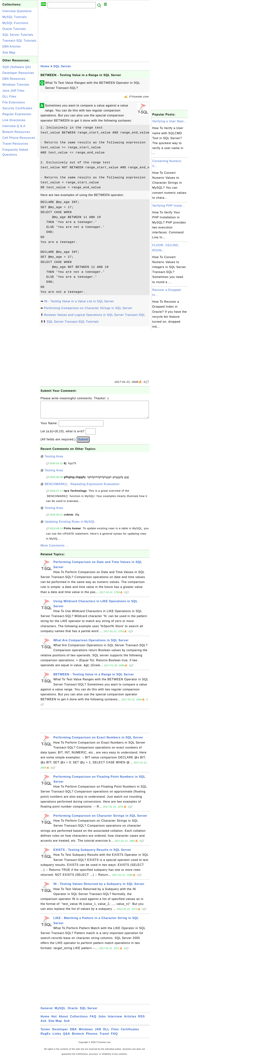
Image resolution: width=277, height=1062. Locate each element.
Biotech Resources (16, 131)
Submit (83, 443)
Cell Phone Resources (18, 137)
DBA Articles (11, 46)
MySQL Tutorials (14, 17)
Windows (86, 1033)
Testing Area (54, 460)
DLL (106, 1033)
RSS (141, 1020)
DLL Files (9, 96)
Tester (45, 1033)
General (47, 1011)
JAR (98, 1033)
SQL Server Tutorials (17, 34)
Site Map (8, 52)
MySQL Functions (15, 23)
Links (56, 1037)
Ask (43, 1024)
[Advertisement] (19, 213)
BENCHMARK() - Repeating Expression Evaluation (82, 487)
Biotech (78, 1037)
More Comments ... (55, 549)
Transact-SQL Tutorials (19, 40)
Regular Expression (16, 114)
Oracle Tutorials (14, 28)
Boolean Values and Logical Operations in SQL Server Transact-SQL (94, 314)
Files (115, 1033)
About (63, 1020)
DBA (73, 1033)
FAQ (93, 1020)
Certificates (130, 1033)
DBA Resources (13, 78)
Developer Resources (18, 72)
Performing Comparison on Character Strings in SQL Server (88, 308)
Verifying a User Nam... (169, 121)
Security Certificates (17, 108)
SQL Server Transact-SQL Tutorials (73, 321)
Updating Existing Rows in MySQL (70, 525)
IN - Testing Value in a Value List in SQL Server (79, 301)
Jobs (102, 1020)
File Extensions (13, 102)
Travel (104, 1037)
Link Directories (13, 120)
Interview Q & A (13, 126)
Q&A (66, 1037)
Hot (54, 1020)
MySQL (60, 1011)
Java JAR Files (13, 90)
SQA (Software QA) (16, 67)
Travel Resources (15, 143)
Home (45, 66)
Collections (79, 1020)
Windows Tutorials (15, 84)
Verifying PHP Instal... (168, 205)
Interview (115, 1020)
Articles (130, 1020)
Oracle (73, 1011)
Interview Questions (17, 11)
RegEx (46, 1037)
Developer (60, 1033)
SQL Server (62, 66)
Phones (92, 1037)
